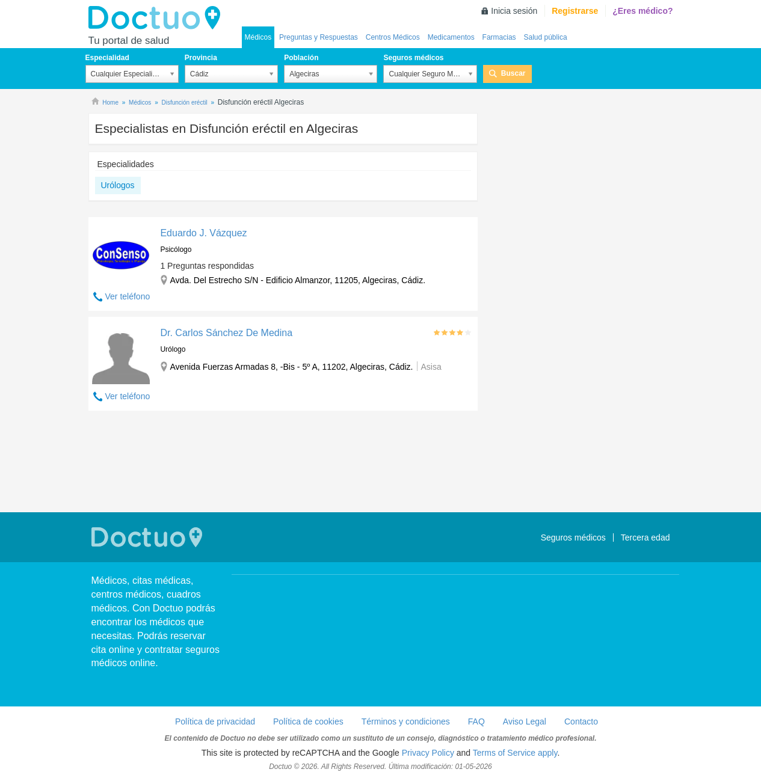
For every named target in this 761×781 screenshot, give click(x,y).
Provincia (201, 57)
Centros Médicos (393, 37)
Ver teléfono (127, 296)
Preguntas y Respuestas (318, 37)
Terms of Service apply (515, 753)
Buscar (513, 73)
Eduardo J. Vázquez (203, 233)
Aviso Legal (524, 721)
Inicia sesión (514, 11)
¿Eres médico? (642, 11)
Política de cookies (308, 721)
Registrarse (575, 11)
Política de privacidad (215, 721)
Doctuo (157, 18)
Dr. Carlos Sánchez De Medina (226, 333)
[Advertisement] (283, 463)
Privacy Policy (428, 753)
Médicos (258, 37)
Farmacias (499, 37)
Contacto (581, 721)
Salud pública (545, 37)
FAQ (476, 721)
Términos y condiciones (406, 721)
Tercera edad (645, 537)
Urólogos (118, 185)
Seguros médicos (413, 57)
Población (301, 57)
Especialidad (107, 57)
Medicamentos (451, 37)
